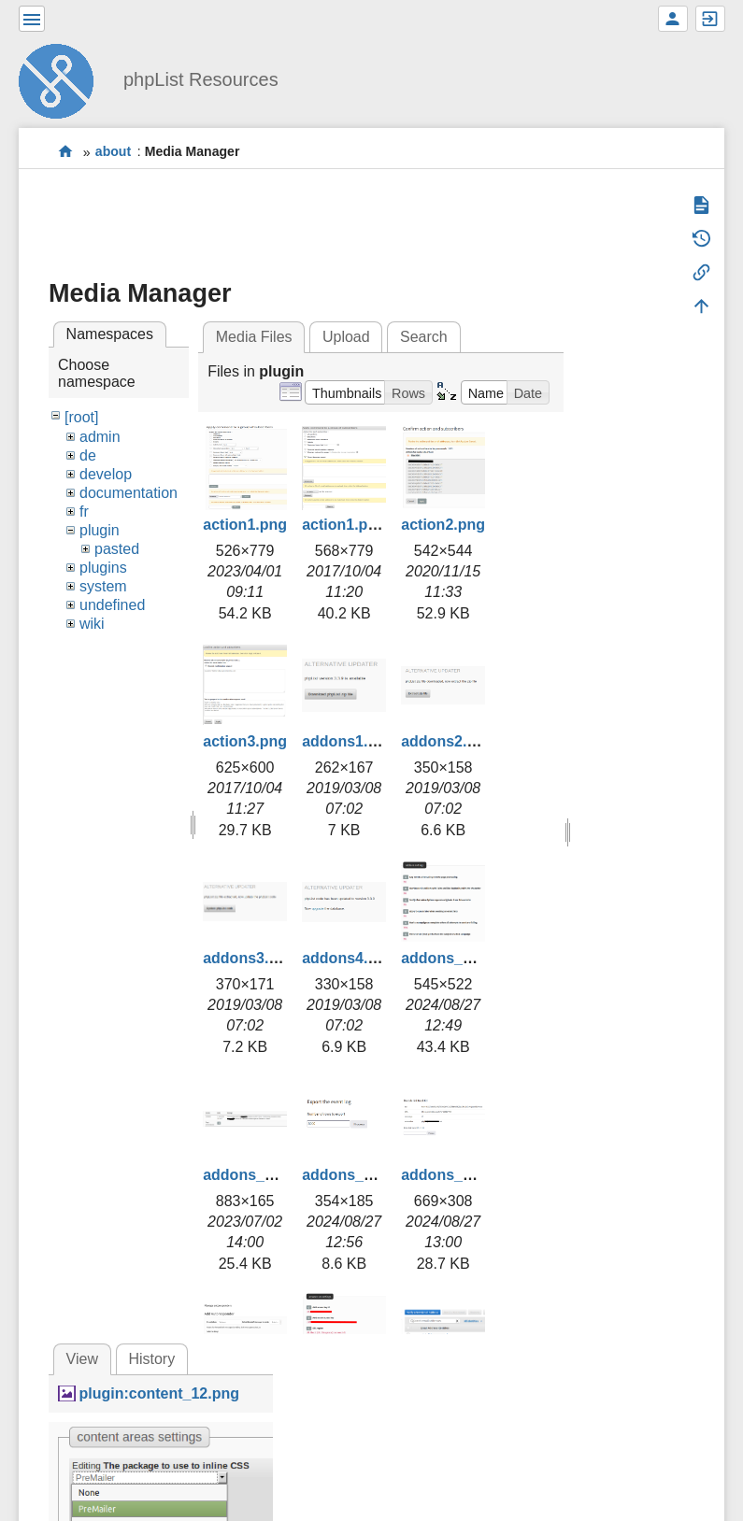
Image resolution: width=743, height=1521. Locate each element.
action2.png (443, 525)
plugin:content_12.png (159, 1393)
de (87, 455)
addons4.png (348, 958)
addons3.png (249, 958)
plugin (99, 530)
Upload (346, 337)
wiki (92, 624)
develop (105, 474)
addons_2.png (253, 1175)
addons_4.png (451, 1175)
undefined (112, 605)
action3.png (245, 741)
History (151, 1359)
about (113, 152)
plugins (103, 568)
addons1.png (348, 741)
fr (84, 511)
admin (100, 437)
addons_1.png (451, 958)
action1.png (245, 525)
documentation (128, 493)
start (66, 151)
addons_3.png (352, 1175)
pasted (116, 549)
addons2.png (447, 741)
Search (424, 337)
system (103, 586)
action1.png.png (360, 525)
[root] (81, 417)
